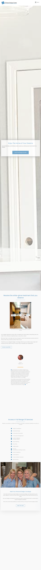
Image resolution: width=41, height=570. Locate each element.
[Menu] (37, 2)
